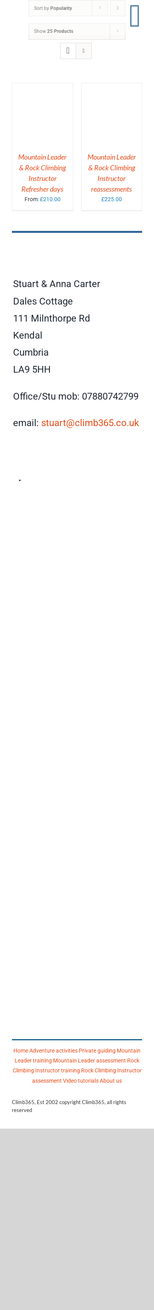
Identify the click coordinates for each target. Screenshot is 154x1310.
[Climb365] (76, 243)
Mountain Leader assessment (89, 1060)
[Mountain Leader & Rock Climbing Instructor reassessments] (112, 88)
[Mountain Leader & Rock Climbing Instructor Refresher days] (42, 88)
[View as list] (83, 51)
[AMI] (77, 502)
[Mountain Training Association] (77, 778)
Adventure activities (53, 1050)
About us (111, 1081)
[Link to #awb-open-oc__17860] (135, 16)
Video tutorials (81, 1081)
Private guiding (97, 1050)
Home (20, 1050)
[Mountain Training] (79, 991)
